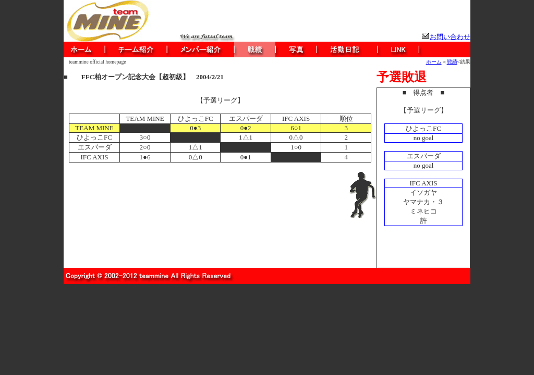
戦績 (452, 62)
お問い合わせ (450, 37)
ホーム (434, 62)
